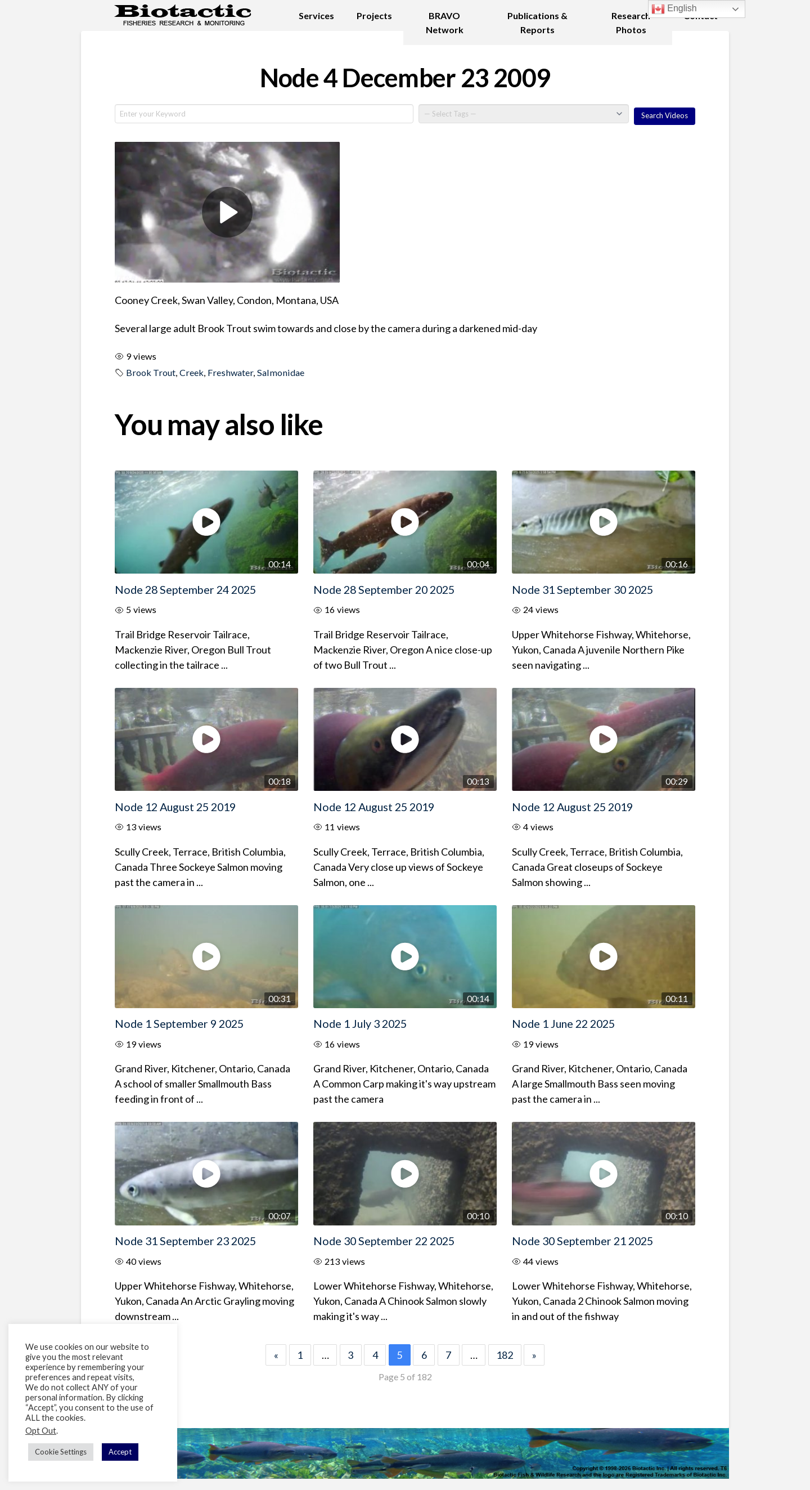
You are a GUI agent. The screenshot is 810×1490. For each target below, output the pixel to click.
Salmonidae (280, 372)
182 (504, 1355)
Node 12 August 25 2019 (175, 806)
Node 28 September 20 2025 (383, 589)
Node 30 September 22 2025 (383, 1240)
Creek (191, 372)
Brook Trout (151, 372)
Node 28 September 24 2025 (185, 589)
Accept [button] (120, 1451)
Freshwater (230, 372)
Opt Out (40, 1430)
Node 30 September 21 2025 (582, 1240)
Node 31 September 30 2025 (582, 589)
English (674, 9)
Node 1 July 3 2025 (360, 1023)
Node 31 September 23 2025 (185, 1240)
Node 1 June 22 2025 (563, 1023)
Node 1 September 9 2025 (179, 1023)
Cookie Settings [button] (61, 1451)
